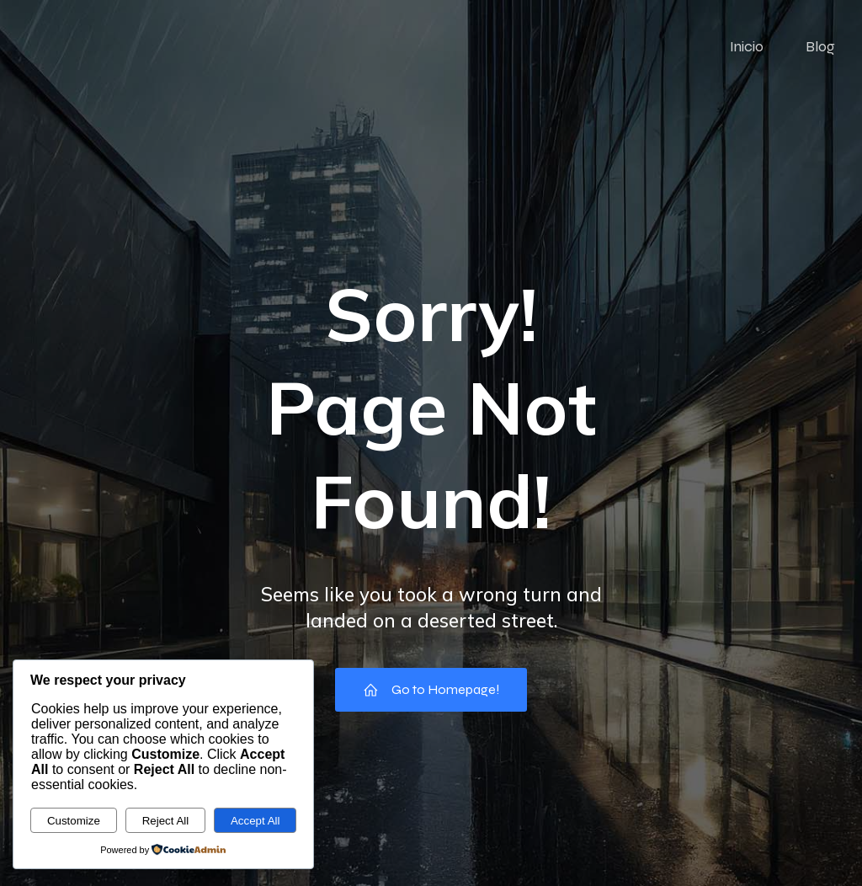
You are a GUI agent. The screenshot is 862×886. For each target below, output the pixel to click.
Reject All (165, 820)
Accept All (255, 820)
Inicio (747, 46)
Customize (73, 820)
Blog (820, 46)
